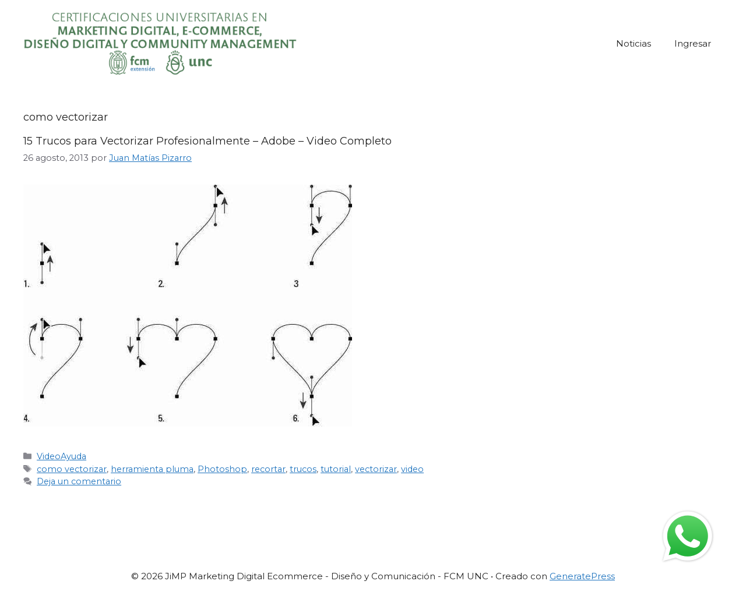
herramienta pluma (152, 469)
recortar (268, 469)
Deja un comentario (79, 481)
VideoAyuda (61, 456)
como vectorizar (72, 469)
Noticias (633, 43)
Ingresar (692, 43)
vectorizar (376, 469)
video (412, 469)
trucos (303, 469)
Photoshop (222, 469)
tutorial (336, 469)
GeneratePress (582, 576)
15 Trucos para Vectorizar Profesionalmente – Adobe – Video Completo (207, 141)
